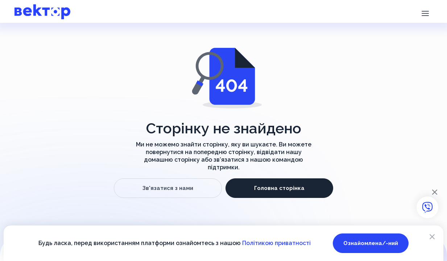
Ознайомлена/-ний (370, 243)
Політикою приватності (276, 243)
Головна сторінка (279, 188)
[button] (425, 12)
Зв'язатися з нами (167, 188)
